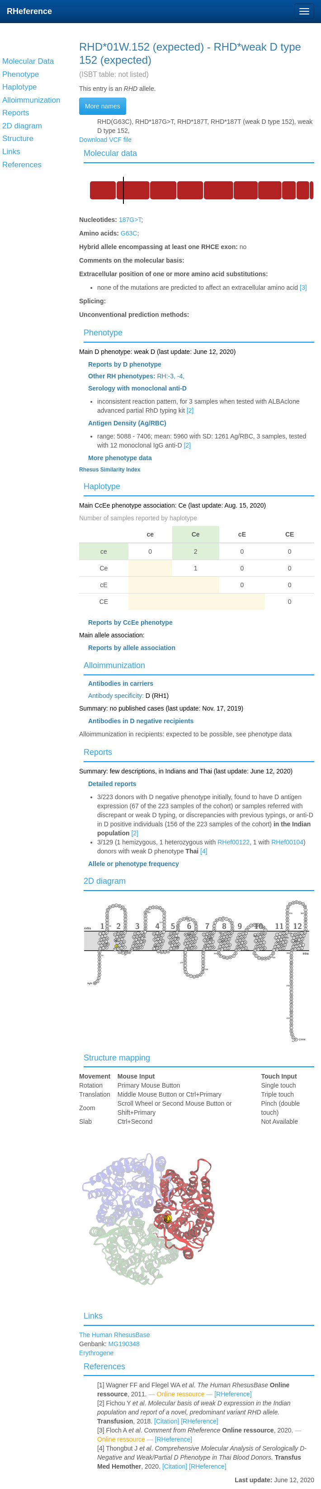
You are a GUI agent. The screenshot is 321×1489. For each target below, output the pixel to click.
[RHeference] (232, 1394)
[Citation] (166, 1421)
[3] (303, 287)
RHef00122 (233, 842)
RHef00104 (287, 842)
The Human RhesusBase (114, 1334)
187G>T (130, 219)
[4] (204, 851)
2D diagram (105, 881)
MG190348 (124, 1344)
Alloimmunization (114, 665)
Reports (98, 752)
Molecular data (110, 153)
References (104, 1366)
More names (102, 106)
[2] (190, 410)
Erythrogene (96, 1353)
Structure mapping (117, 1057)
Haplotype (102, 486)
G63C (129, 233)
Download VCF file (105, 139)
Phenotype (103, 332)
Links (93, 1315)
